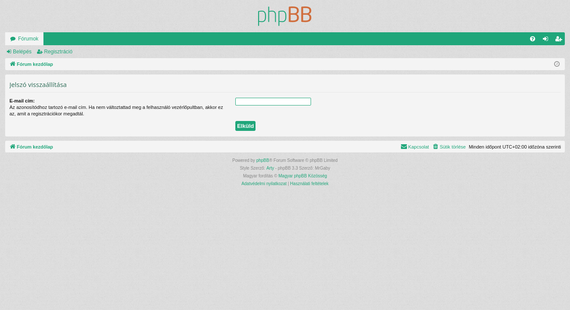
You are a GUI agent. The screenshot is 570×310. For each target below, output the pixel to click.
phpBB (262, 160)
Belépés (22, 52)
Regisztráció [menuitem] (560, 40)
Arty (270, 168)
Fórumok (28, 39)
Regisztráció (58, 52)
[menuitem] (532, 38)
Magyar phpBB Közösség (302, 176)
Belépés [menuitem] (547, 40)
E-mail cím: (22, 100)
